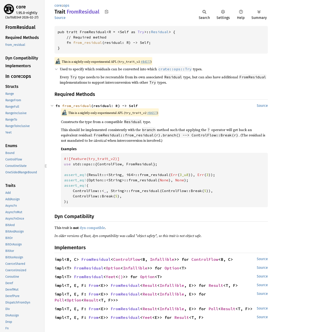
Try (141, 32)
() (120, 276)
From (93, 285)
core (21, 7)
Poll (59, 300)
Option (113, 268)
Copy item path (106, 11)
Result (149, 285)
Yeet (111, 276)
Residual (160, 32)
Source (60, 18)
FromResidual (96, 259)
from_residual (87, 42)
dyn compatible (92, 227)
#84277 (145, 61)
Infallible (162, 259)
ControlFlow (126, 259)
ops (66, 5)
